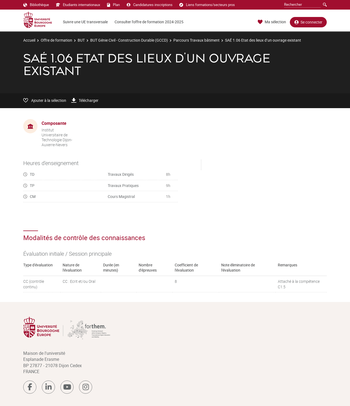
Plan (113, 4)
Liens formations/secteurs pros (207, 4)
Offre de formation (56, 40)
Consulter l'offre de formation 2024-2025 (149, 21)
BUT (81, 40)
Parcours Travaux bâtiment (196, 40)
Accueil (29, 40)
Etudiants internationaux (78, 4)
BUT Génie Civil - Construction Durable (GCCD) (129, 40)
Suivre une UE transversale (85, 21)
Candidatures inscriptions (150, 4)
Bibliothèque (36, 4)
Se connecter (308, 22)
